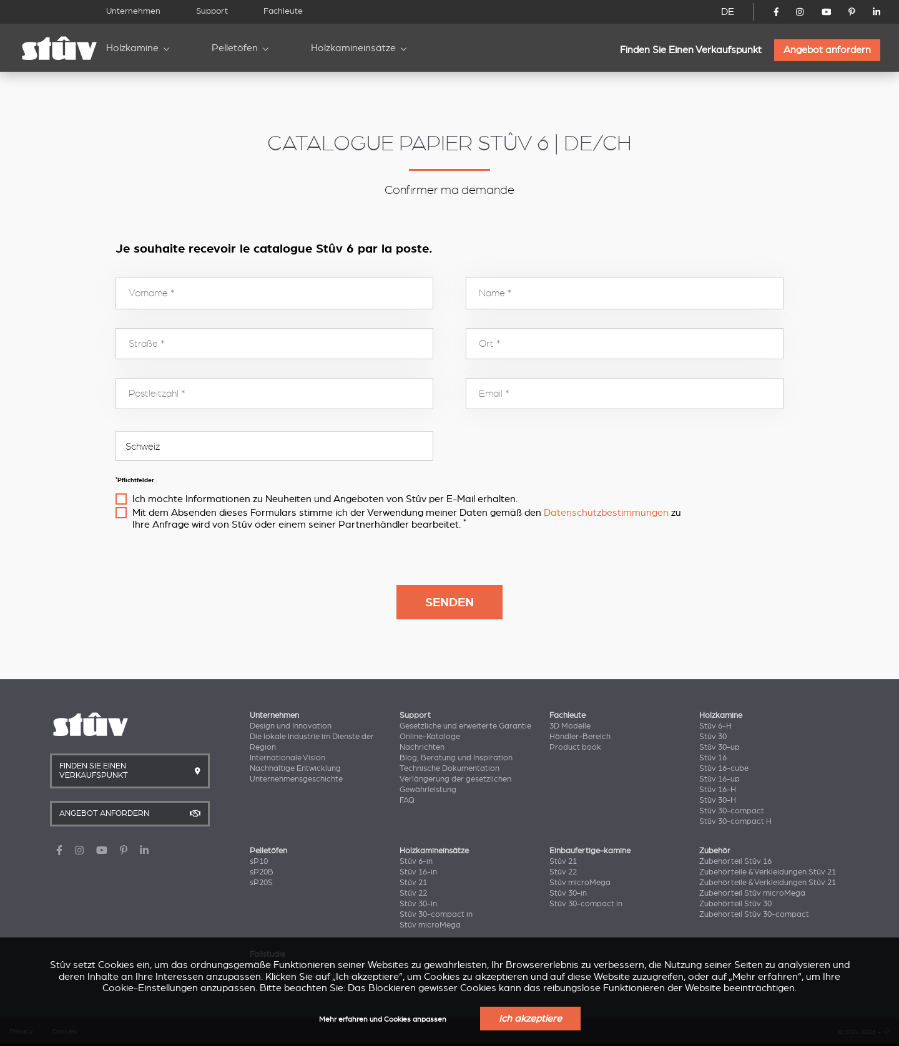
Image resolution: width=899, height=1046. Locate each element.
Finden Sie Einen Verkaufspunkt (691, 50)
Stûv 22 (413, 893)
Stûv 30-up (719, 747)
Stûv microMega (430, 925)
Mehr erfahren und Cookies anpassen (382, 1019)
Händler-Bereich (580, 736)
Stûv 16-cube (724, 768)
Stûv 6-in (416, 861)
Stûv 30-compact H (735, 821)
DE (727, 11)
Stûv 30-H (717, 800)
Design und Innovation (291, 726)
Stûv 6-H (715, 726)
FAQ (407, 800)
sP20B (261, 872)
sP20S (261, 882)
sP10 (259, 861)
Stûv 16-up (719, 779)
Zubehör (714, 850)
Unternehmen (133, 11)
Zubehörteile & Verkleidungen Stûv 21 (767, 872)
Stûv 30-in (418, 903)
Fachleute (283, 11)
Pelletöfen (235, 48)
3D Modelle (570, 726)
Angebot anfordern (827, 50)
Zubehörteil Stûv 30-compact (754, 914)
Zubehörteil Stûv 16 (735, 861)
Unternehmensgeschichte (296, 779)
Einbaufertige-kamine (590, 850)
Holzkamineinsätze (353, 48)
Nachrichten (422, 747)
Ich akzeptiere (530, 1018)
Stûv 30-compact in (436, 914)
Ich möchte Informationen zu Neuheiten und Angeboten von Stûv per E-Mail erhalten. (325, 499)
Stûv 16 (713, 757)
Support (212, 11)
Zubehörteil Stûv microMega (752, 893)
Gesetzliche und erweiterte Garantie (465, 726)
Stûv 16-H (717, 789)
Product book (575, 747)
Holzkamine (132, 48)
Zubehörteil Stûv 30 (735, 903)
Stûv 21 (413, 882)
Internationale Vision (287, 757)
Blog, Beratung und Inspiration (456, 757)
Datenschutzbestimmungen (606, 512)
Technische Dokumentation (449, 768)
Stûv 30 (713, 736)
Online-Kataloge (430, 736)
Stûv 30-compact (731, 810)
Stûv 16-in (418, 872)
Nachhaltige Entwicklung (295, 768)
